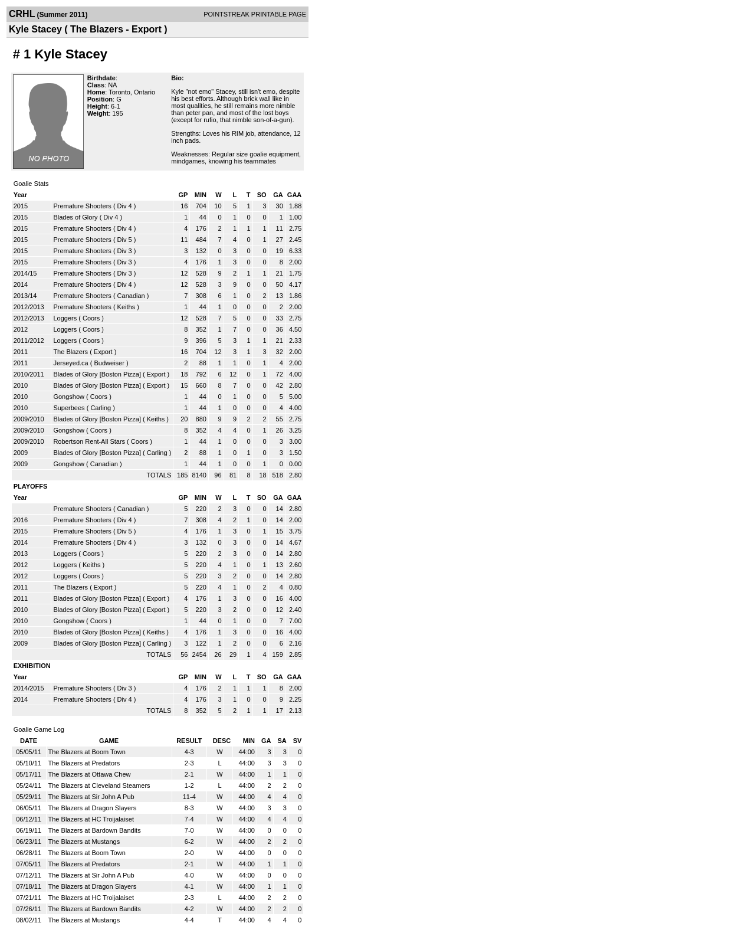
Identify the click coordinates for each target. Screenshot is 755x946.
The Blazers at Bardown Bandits (94, 830)
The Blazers (70, 351)
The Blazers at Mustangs (84, 841)
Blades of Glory (75, 217)
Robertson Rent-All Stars (89, 441)
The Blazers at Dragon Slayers (92, 807)
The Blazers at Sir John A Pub (91, 796)
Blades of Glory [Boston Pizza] (97, 374)
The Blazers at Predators (84, 763)
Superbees (68, 407)
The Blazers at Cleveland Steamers (99, 785)
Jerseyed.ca (70, 362)
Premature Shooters (82, 206)
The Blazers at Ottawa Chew (89, 774)
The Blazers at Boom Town (87, 751)
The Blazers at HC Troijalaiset (91, 819)
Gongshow (68, 396)
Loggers (65, 318)
